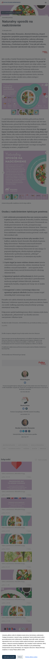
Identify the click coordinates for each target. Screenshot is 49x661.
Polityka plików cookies (31, 657)
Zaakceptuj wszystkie (9, 657)
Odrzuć (20, 657)
